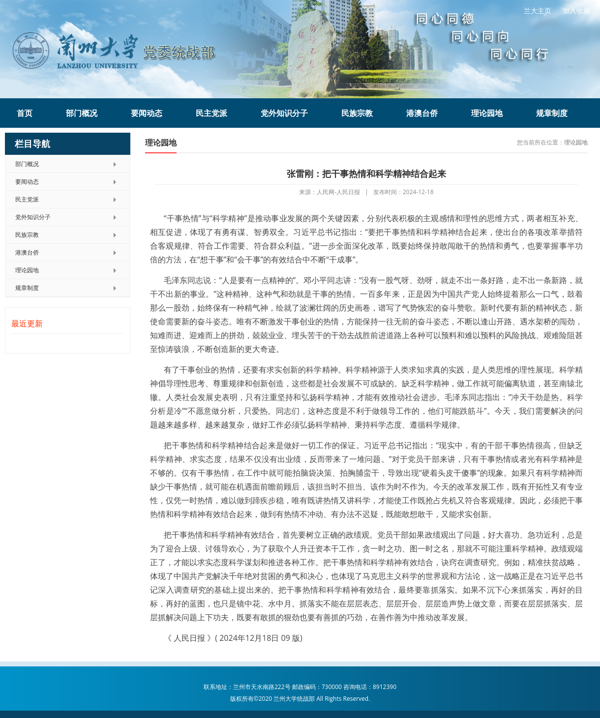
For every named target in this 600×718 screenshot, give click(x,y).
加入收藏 (576, 10)
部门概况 (81, 113)
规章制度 (552, 113)
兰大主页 (537, 10)
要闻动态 (146, 113)
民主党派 (211, 113)
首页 (24, 113)
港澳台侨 (422, 113)
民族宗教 (357, 113)
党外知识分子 (284, 113)
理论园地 (487, 113)
